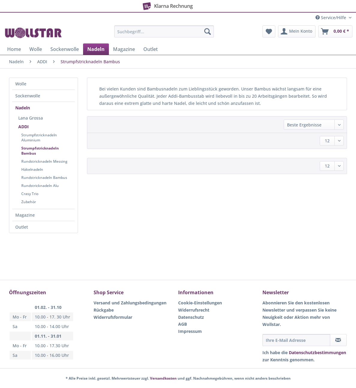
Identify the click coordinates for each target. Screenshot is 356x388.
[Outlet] (150, 49)
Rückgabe (104, 310)
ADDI (23, 126)
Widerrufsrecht (193, 310)
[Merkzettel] (268, 31)
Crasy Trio (29, 193)
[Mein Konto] (297, 31)
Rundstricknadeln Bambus (44, 177)
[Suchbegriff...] (164, 31)
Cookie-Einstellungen (200, 303)
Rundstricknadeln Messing (44, 161)
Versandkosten (163, 378)
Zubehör (28, 201)
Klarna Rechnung (167, 5)
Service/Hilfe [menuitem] (331, 17)
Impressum (190, 331)
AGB (182, 324)
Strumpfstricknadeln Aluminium (39, 137)
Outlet (21, 227)
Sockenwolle (27, 96)
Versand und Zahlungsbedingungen (130, 303)
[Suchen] (207, 31)
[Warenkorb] (335, 31)
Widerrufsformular (113, 317)
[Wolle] (35, 49)
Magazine (25, 215)
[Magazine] (124, 49)
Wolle (20, 84)
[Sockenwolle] (64, 49)
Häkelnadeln (32, 169)
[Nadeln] (96, 49)
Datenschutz (191, 317)
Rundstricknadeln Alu (40, 185)
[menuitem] (164, 34)
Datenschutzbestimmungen (317, 352)
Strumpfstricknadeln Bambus (40, 151)
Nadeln (22, 108)
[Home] (14, 49)
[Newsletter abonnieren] (338, 340)
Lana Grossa (30, 118)
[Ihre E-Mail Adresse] (296, 340)
